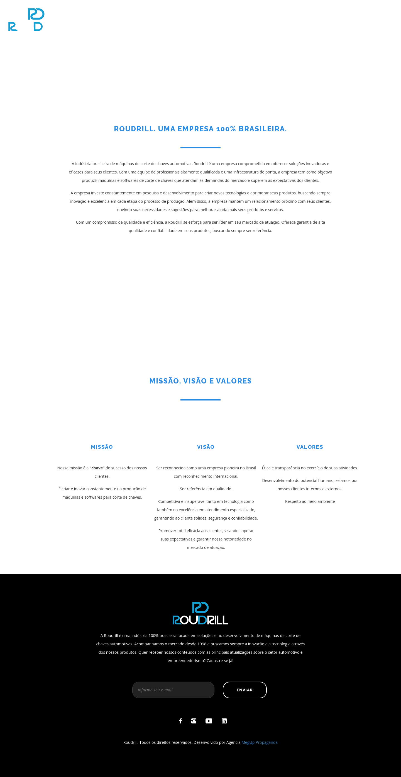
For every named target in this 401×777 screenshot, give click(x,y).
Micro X (298, 11)
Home (212, 11)
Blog (352, 11)
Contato (382, 11)
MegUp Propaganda (260, 742)
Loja (327, 11)
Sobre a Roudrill (254, 11)
